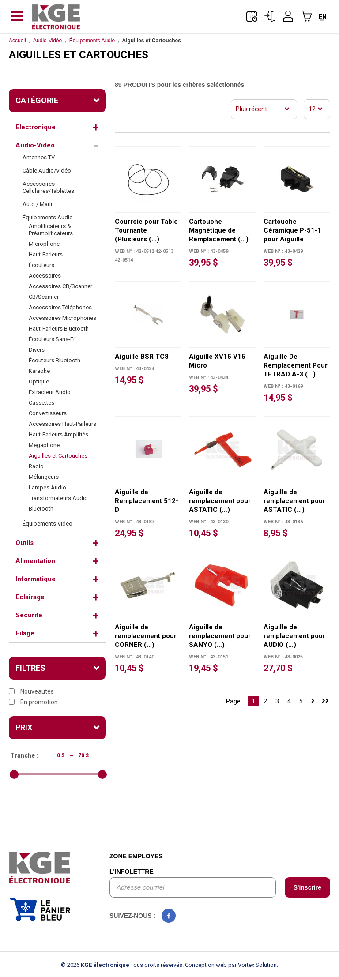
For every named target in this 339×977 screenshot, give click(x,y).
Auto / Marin (38, 204)
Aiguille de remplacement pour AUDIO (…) (294, 636)
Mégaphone (44, 445)
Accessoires (45, 275)
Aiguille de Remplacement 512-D (146, 501)
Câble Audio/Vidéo (47, 170)
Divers (37, 349)
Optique (39, 381)
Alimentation (35, 561)
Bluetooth (41, 508)
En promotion (33, 702)
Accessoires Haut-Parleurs (62, 424)
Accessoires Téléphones (60, 307)
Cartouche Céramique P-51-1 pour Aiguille (292, 230)
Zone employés (136, 856)
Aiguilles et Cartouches (58, 455)
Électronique (35, 127)
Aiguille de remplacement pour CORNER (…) (146, 636)
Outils (24, 543)
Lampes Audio (47, 487)
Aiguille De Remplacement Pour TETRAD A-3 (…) (296, 365)
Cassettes (41, 402)
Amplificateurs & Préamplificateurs (51, 230)
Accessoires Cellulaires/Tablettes (48, 187)
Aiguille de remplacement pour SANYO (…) (220, 636)
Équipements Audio (92, 41)
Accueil (17, 41)
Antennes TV (39, 157)
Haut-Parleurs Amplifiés (58, 434)
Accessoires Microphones (62, 318)
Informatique (35, 579)
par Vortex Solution (252, 965)
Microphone (44, 243)
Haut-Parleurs (46, 254)
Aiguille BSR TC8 (142, 357)
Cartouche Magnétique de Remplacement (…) (219, 230)
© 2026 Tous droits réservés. (122, 965)
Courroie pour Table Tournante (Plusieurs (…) (146, 230)
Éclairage (30, 597)
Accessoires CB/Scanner (60, 286)
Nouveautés (31, 691)
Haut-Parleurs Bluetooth (59, 328)
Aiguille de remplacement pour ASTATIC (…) (220, 501)
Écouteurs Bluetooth (54, 360)
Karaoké (39, 371)
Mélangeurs (44, 476)
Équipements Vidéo (47, 523)
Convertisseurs (48, 413)
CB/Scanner (44, 296)
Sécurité (28, 615)
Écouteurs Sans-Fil (52, 339)
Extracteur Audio (50, 392)
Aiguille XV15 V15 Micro (217, 361)
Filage (24, 633)
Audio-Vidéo (47, 41)
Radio (36, 466)
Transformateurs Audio (58, 498)
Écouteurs (41, 265)
